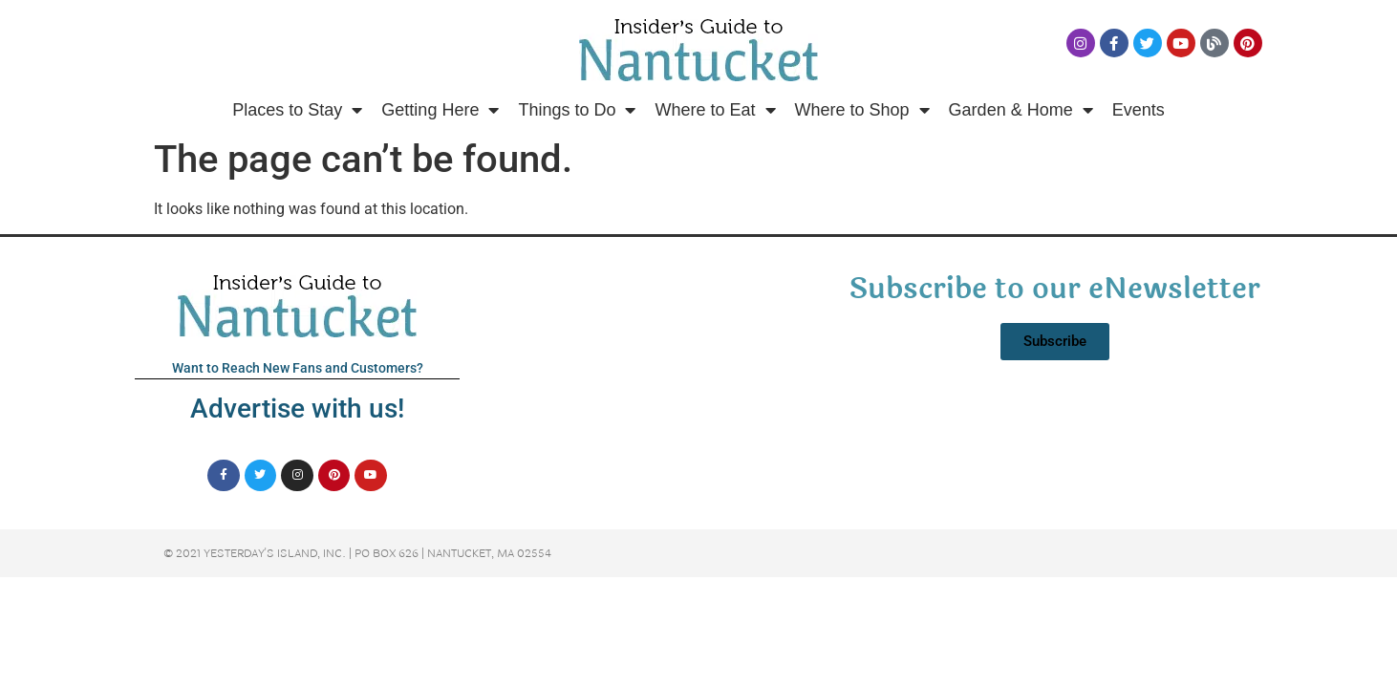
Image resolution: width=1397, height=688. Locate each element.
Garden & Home (1021, 110)
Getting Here (440, 110)
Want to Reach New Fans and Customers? (297, 368)
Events (1138, 109)
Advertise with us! (297, 408)
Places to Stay (297, 110)
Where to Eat (715, 110)
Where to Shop (862, 110)
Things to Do (576, 110)
